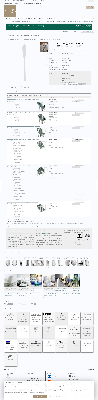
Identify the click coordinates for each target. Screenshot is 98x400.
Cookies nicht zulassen (56, 397)
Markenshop (67, 31)
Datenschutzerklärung (32, 392)
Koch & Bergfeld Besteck (10, 329)
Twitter (74, 379)
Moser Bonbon (36, 281)
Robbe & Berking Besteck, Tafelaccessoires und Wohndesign (36, 317)
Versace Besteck (48, 343)
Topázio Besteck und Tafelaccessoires (74, 316)
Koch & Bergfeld (25, 3)
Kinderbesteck (27, 21)
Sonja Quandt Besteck (23, 329)
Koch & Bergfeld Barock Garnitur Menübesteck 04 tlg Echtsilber (27, 99)
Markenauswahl (17, 3)
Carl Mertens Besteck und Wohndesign (61, 344)
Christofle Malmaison (74, 281)
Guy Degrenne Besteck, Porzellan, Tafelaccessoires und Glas (74, 331)
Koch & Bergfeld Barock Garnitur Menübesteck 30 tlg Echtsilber (27, 126)
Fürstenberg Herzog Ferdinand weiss (23, 282)
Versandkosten (32, 378)
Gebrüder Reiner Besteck (36, 329)
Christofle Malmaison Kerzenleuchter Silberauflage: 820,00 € (74, 292)
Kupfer (26, 239)
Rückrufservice (84, 1)
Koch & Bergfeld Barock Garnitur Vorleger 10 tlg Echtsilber (27, 202)
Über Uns (76, 1)
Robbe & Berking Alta (61, 281)
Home (5, 3)
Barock (41, 3)
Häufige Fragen (32, 376)
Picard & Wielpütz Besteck (36, 343)
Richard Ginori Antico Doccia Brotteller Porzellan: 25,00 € (10, 293)
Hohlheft (44, 233)
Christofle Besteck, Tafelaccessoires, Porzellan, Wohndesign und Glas (49, 317)
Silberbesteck (16, 21)
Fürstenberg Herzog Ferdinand (49, 282)
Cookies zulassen (40, 397)
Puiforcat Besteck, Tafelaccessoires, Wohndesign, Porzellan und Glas (23, 318)
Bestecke (10, 3)
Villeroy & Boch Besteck (86, 343)
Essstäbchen (37, 21)
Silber (12, 237)
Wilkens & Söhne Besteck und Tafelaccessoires (86, 316)
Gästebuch (71, 1)
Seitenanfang (88, 369)
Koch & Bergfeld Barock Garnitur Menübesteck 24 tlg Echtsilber (27, 113)
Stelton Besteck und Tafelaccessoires (23, 344)
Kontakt (30, 373)
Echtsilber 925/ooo (34, 3)
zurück (7, 369)
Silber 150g (77, 31)
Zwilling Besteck (74, 343)
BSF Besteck (10, 357)
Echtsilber (25, 232)
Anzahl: (64, 84)
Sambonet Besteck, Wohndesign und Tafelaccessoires (86, 331)
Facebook (74, 376)
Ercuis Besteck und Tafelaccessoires (61, 316)
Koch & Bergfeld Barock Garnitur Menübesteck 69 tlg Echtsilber (27, 139)
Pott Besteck (48, 329)
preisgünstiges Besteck (75, 21)
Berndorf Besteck (61, 329)
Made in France (61, 21)
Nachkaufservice (88, 21)
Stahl (54, 235)
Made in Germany (48, 21)
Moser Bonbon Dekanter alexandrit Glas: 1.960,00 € (35, 292)
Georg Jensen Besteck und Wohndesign (10, 316)
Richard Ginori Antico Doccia (10, 282)
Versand (72, 75)
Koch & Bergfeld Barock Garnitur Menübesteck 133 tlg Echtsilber (27, 165)
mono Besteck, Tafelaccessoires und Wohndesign (10, 345)
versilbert (65, 69)
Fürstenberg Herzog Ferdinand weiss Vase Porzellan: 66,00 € (22, 293)
